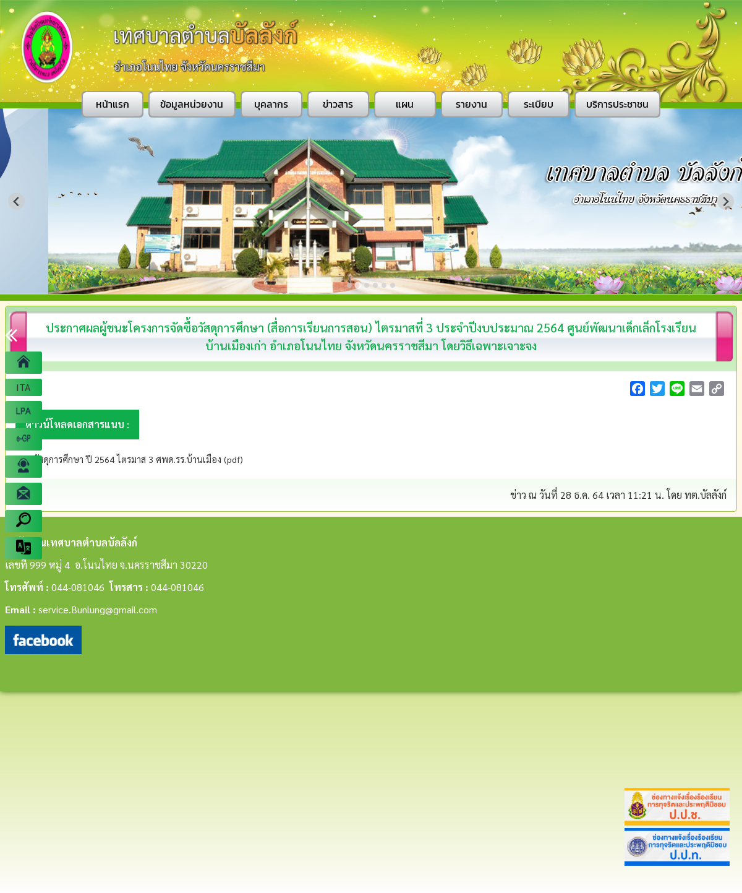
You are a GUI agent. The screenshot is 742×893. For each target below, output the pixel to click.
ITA (23, 387)
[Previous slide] (16, 201)
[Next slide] (725, 201)
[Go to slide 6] (392, 285)
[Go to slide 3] (366, 285)
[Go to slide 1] (349, 285)
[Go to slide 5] (384, 285)
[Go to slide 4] (375, 285)
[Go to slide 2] (358, 285)
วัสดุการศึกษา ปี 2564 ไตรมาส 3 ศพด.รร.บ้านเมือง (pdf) (137, 459)
